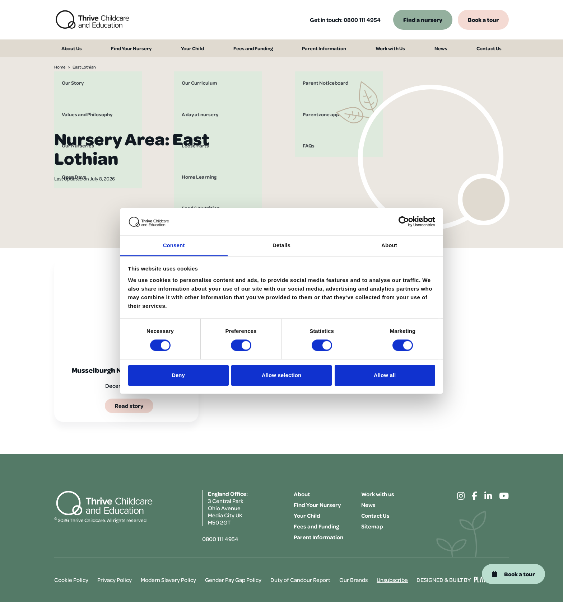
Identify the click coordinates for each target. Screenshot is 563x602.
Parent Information (328, 48)
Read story (129, 405)
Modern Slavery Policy (168, 579)
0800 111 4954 (362, 19)
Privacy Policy (114, 579)
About (302, 494)
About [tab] (389, 245)
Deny (178, 375)
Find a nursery (422, 19)
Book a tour (483, 19)
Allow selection (282, 375)
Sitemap (372, 526)
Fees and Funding (254, 48)
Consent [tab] (174, 245)
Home (59, 67)
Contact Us (494, 48)
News (446, 48)
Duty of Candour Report (300, 579)
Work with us (377, 494)
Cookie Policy (71, 579)
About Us (66, 48)
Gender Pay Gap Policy (233, 579)
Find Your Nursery (128, 48)
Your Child (191, 48)
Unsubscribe (392, 579)
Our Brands (353, 579)
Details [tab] (281, 245)
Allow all (385, 375)
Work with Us (396, 48)
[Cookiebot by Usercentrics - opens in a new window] (403, 221)
